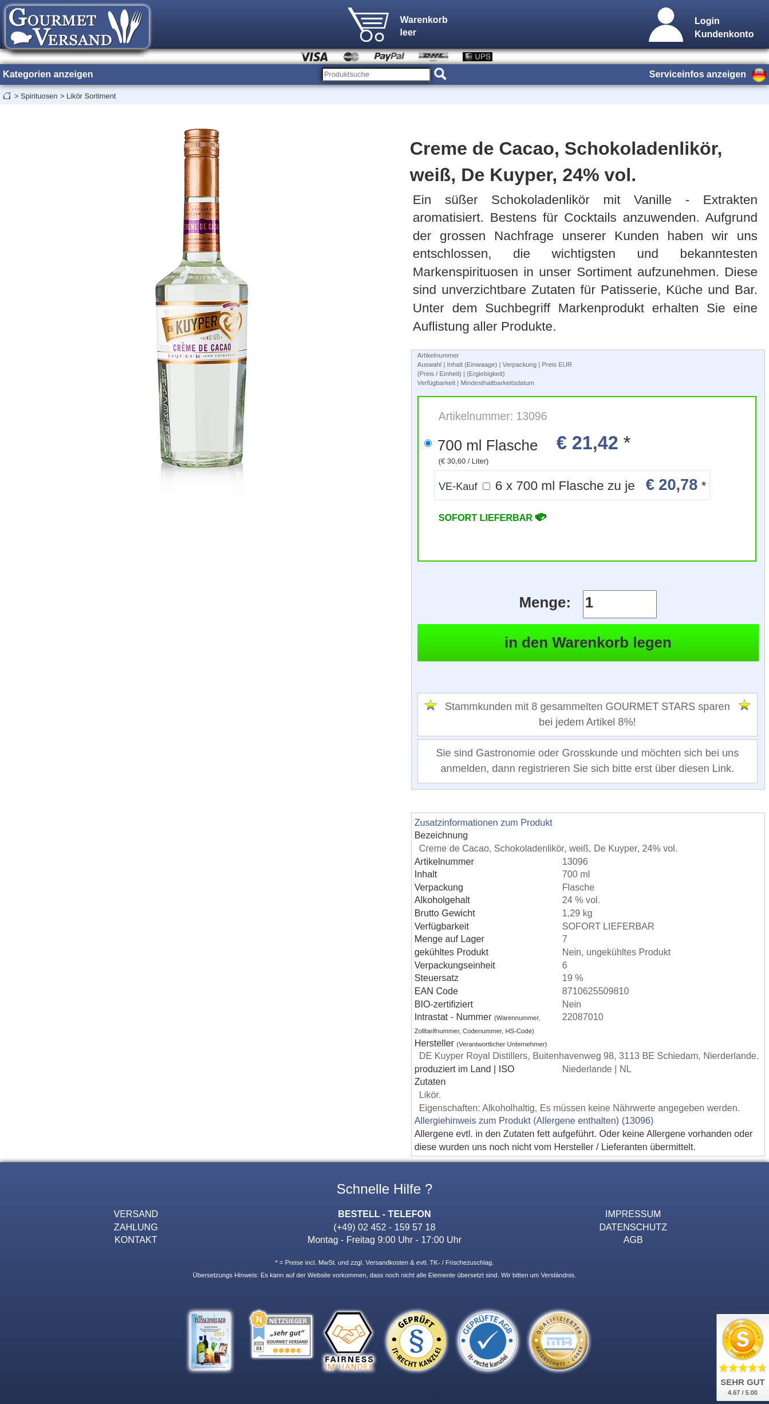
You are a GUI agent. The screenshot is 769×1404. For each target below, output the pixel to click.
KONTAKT (136, 1239)
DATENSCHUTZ (633, 1227)
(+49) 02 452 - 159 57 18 (385, 1227)
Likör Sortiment (91, 96)
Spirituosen (39, 96)
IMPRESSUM (633, 1214)
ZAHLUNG (136, 1227)
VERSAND (135, 1214)
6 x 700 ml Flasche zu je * (572, 484)
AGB (633, 1239)
